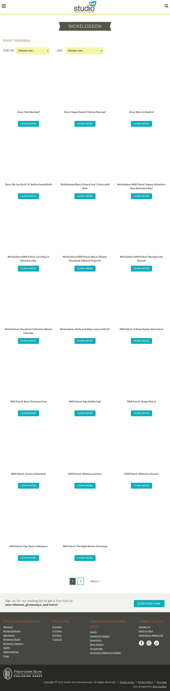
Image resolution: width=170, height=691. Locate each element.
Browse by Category (13, 643)
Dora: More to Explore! (141, 112)
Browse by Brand (12, 638)
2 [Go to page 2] (81, 581)
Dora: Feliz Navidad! (28, 112)
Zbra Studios (160, 686)
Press (6, 655)
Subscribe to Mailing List (151, 634)
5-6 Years (57, 634)
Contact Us (145, 626)
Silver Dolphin (97, 643)
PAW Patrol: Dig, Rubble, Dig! (85, 401)
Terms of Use (127, 681)
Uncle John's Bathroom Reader (106, 652)
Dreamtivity (96, 639)
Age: (60, 50)
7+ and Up (57, 638)
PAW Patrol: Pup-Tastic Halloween (28, 546)
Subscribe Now (150, 602)
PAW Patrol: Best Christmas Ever (28, 401)
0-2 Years (57, 626)
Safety (6, 647)
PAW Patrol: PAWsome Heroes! (141, 474)
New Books (9, 634)
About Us (8, 626)
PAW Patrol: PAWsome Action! (85, 474)
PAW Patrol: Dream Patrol (141, 401)
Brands (7, 40)
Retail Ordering (10, 651)
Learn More (28, 123)
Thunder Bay (96, 647)
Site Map (162, 681)
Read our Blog (146, 630)
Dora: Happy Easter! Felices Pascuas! (85, 112)
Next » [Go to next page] (95, 581)
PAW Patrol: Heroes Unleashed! (28, 474)
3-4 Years (57, 630)
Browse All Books (12, 630)
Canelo (93, 631)
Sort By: (8, 50)
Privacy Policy (145, 681)
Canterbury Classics (100, 635)
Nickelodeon (23, 40)
